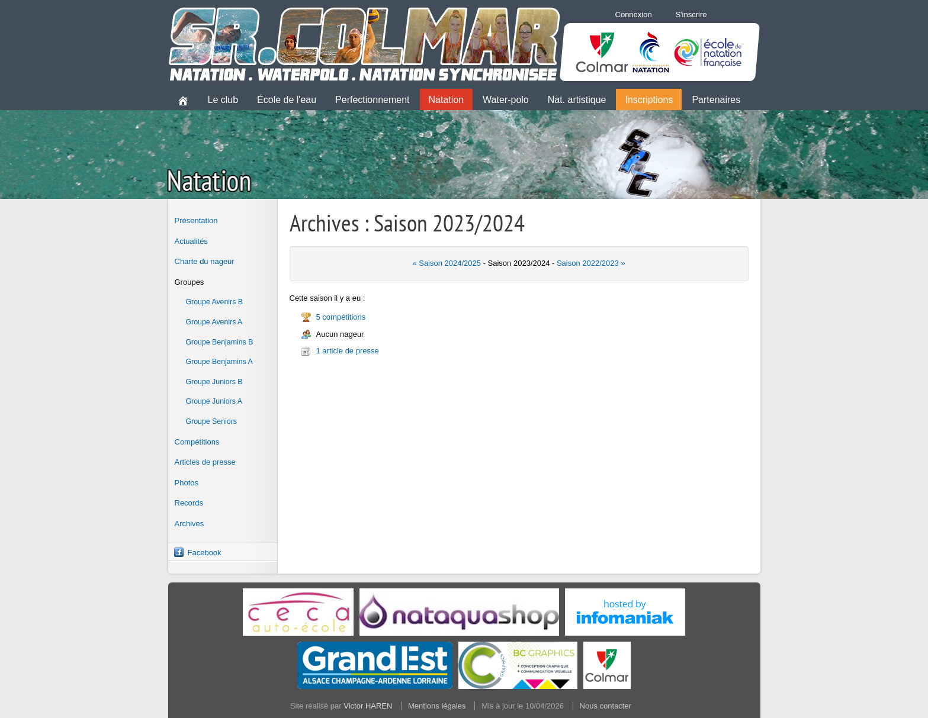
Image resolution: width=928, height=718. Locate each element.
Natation (446, 100)
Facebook (204, 552)
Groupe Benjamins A (219, 362)
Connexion (633, 14)
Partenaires (716, 100)
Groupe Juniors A (214, 401)
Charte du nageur (205, 261)
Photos (186, 482)
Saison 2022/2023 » (591, 263)
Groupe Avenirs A (214, 322)
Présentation (196, 220)
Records (189, 502)
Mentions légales (437, 705)
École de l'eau (286, 100)
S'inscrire (691, 14)
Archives (189, 523)
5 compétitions (341, 317)
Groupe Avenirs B (214, 302)
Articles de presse (205, 462)
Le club (223, 100)
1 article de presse (347, 350)
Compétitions (197, 441)
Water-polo (506, 100)
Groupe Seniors (211, 421)
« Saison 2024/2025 (446, 263)
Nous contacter (605, 705)
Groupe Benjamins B (219, 342)
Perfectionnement (372, 100)
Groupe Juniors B (214, 382)
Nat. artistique (577, 100)
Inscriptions (649, 100)
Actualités (191, 241)
